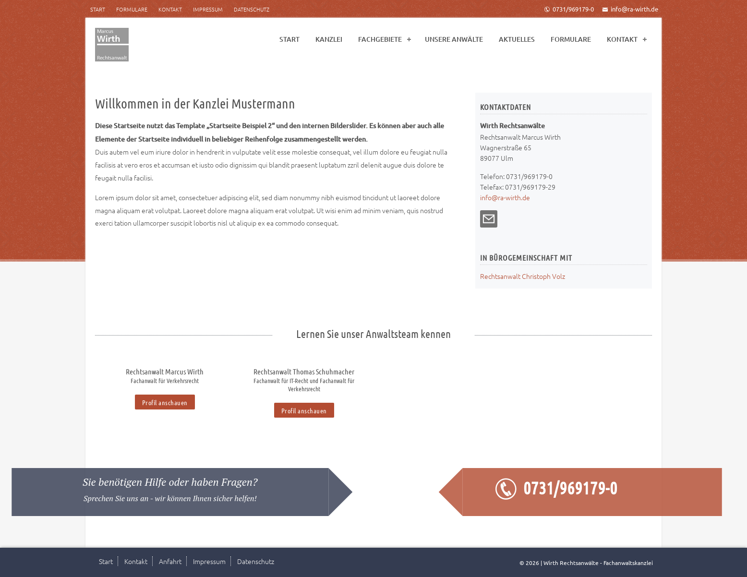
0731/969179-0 (569, 9)
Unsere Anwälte (454, 39)
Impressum (208, 9)
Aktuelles (517, 39)
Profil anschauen (165, 402)
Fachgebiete (380, 39)
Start (97, 9)
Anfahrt (170, 561)
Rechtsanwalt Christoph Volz (522, 276)
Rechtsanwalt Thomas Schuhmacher (303, 371)
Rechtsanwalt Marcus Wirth (165, 371)
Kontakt (170, 9)
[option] (164, 385)
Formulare (131, 9)
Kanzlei (328, 39)
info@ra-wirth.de (630, 9)
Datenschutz (251, 9)
